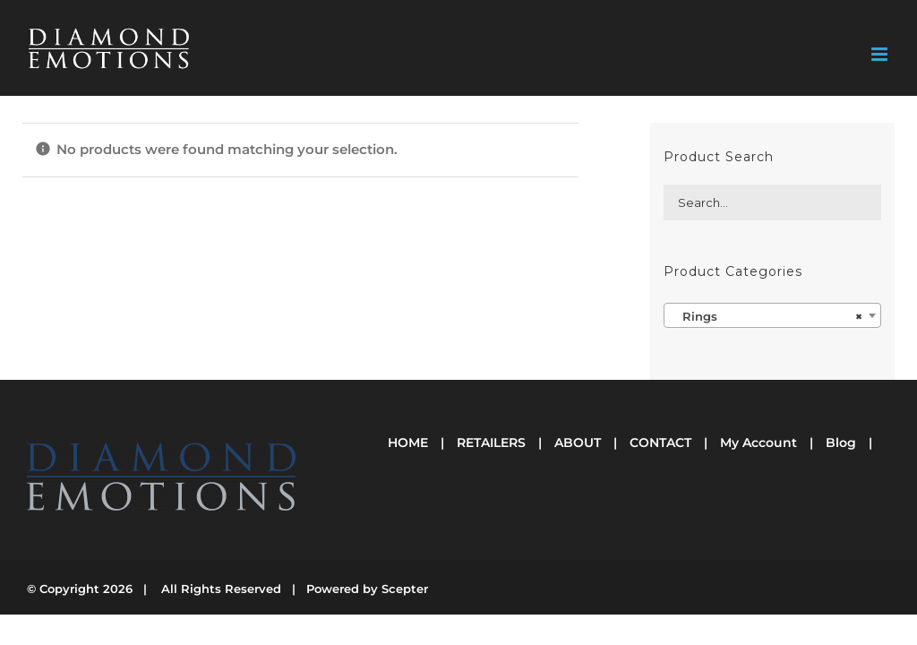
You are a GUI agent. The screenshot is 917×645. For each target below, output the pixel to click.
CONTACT (660, 442)
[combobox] (772, 315)
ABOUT (577, 442)
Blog (841, 442)
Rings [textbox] (767, 316)
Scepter (404, 588)
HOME (408, 442)
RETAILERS (491, 442)
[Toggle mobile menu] (880, 54)
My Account (758, 442)
